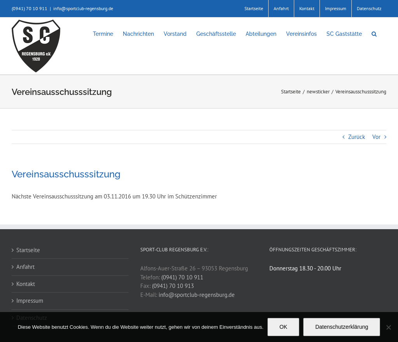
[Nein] (388, 327)
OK (283, 327)
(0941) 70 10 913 (173, 285)
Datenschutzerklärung (341, 327)
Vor (376, 136)
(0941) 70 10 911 (182, 277)
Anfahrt (25, 266)
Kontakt (25, 284)
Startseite (28, 250)
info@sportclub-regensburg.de (83, 8)
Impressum (29, 300)
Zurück (356, 136)
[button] (374, 34)
